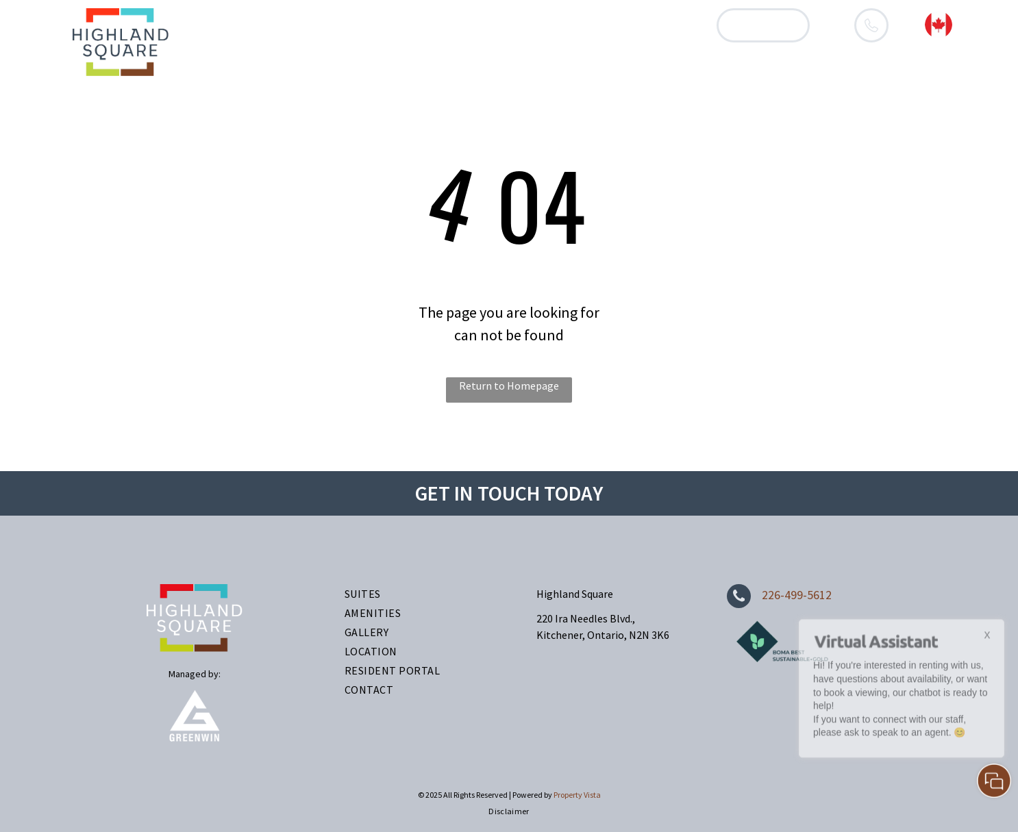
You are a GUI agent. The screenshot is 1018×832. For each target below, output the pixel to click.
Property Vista (577, 795)
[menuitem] (328, 25)
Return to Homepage (509, 385)
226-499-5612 (797, 595)
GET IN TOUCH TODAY (509, 493)
